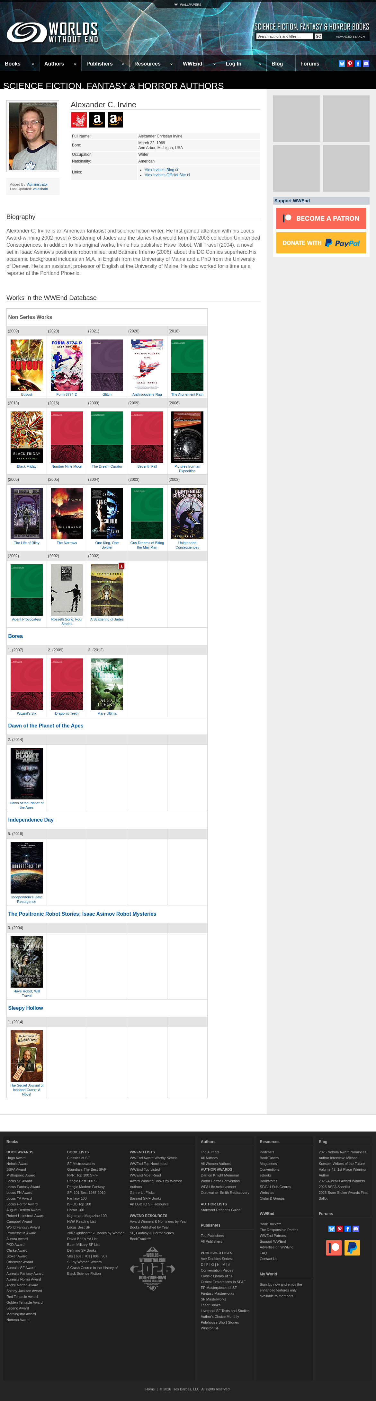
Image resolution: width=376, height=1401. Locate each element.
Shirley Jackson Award (24, 1291)
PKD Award (15, 1245)
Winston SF (210, 1328)
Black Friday (27, 466)
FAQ (263, 1253)
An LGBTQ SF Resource (149, 1204)
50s (70, 1256)
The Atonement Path (187, 394)
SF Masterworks (213, 1299)
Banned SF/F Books (145, 1198)
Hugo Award (16, 1158)
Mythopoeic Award (20, 1175)
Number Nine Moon (66, 466)
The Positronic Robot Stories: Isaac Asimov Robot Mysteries (82, 914)
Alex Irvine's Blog (162, 170)
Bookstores (268, 1181)
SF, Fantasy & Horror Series (152, 1233)
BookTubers (269, 1158)
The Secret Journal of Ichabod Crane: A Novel (26, 1089)
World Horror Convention (220, 1181)
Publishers (99, 63)
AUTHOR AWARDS (216, 1169)
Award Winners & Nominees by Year (158, 1221)
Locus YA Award (19, 1198)
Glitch (107, 394)
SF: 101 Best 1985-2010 (86, 1192)
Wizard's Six (26, 713)
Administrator (37, 184)
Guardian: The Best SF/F (86, 1169)
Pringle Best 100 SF (83, 1181)
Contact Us (268, 1259)
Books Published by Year (149, 1227)
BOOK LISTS (78, 1152)
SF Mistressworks (81, 1164)
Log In (233, 63)
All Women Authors (216, 1164)
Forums (309, 63)
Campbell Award (19, 1221)
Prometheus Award (21, 1233)
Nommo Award (18, 1320)
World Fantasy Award (23, 1227)
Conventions (269, 1169)
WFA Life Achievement (218, 1187)
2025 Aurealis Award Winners (342, 1181)
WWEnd (192, 63)
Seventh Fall (147, 466)
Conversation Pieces (217, 1270)
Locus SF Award (19, 1181)
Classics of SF (78, 1158)
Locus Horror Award (22, 1204)
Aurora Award (17, 1239)
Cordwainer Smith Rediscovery (225, 1192)
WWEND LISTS (142, 1152)
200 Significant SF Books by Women (95, 1233)
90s (104, 1256)
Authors (54, 63)
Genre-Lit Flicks (142, 1192)
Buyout (26, 394)
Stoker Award (16, 1256)
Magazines (268, 1164)
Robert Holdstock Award (25, 1216)
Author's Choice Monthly (220, 1316)
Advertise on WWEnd (276, 1247)
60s (79, 1256)
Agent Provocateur (26, 619)
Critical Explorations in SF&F (223, 1282)
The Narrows (67, 543)
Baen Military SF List (83, 1245)
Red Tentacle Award (22, 1297)
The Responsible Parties (279, 1230)
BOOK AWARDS (19, 1152)
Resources (147, 63)
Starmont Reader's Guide (221, 1210)
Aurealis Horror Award (23, 1279)
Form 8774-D (67, 394)
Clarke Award (16, 1250)
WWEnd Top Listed (145, 1169)
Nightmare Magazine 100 (87, 1216)
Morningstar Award (21, 1314)
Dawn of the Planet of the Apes (45, 725)
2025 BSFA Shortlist (334, 1187)
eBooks (266, 1175)
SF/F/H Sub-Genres (275, 1187)
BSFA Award (16, 1169)
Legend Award (17, 1308)
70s (87, 1256)
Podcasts (267, 1152)
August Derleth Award (23, 1210)
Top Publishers (212, 1236)
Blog (277, 63)
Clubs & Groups (272, 1198)
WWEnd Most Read (145, 1175)
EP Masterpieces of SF (219, 1288)
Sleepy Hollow (25, 1008)
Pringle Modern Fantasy (86, 1187)
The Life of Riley (26, 543)
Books (13, 63)
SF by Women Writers (84, 1262)
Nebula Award (17, 1164)
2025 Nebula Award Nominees (342, 1152)
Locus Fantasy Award (23, 1187)
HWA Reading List (81, 1221)
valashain (40, 189)
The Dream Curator (107, 466)
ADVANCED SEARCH (350, 36)
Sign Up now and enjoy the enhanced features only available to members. (281, 1290)
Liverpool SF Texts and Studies (225, 1311)
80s (96, 1256)
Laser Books (210, 1305)
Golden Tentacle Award (24, 1302)
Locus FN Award (19, 1192)
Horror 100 (75, 1210)
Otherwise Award (19, 1262)
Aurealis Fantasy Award (24, 1273)
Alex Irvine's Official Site (168, 175)
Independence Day (30, 820)
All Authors (209, 1158)
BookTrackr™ (140, 1239)
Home (150, 1389)
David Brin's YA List (82, 1239)
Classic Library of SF (217, 1276)
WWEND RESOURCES (148, 1216)
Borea (15, 636)
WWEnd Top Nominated (148, 1164)
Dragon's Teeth (66, 713)
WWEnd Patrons (273, 1236)
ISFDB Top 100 (79, 1204)
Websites (267, 1192)
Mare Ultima (106, 713)
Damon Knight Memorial (220, 1175)
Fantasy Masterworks (218, 1293)
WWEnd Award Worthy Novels (153, 1158)
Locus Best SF (78, 1227)
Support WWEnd (273, 1241)
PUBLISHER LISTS (216, 1253)
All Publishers (211, 1241)
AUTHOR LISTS (214, 1204)
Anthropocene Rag (147, 394)
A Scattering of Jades (107, 619)
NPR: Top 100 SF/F (82, 1175)
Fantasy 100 (77, 1198)
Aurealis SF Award (20, 1268)
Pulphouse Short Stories (220, 1322)
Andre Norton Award (22, 1285)
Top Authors (210, 1152)
